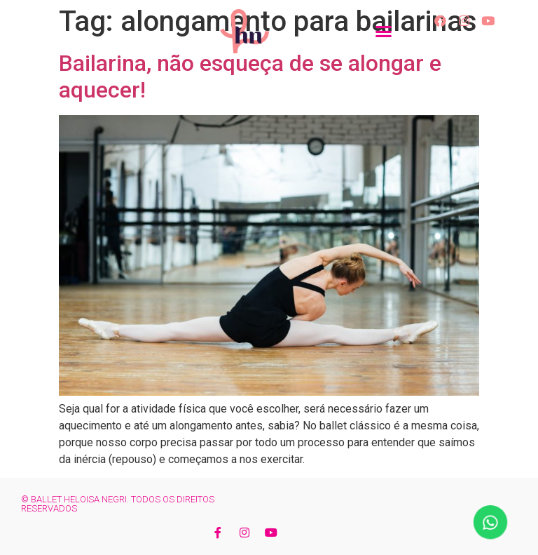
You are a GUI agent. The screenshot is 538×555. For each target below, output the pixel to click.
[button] (384, 31)
